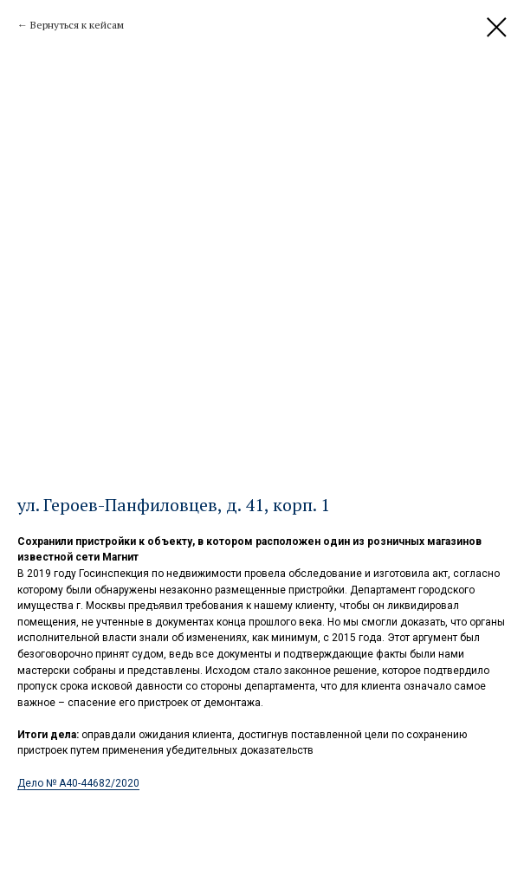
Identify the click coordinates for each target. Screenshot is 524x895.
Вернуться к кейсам (77, 24)
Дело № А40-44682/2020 (78, 783)
